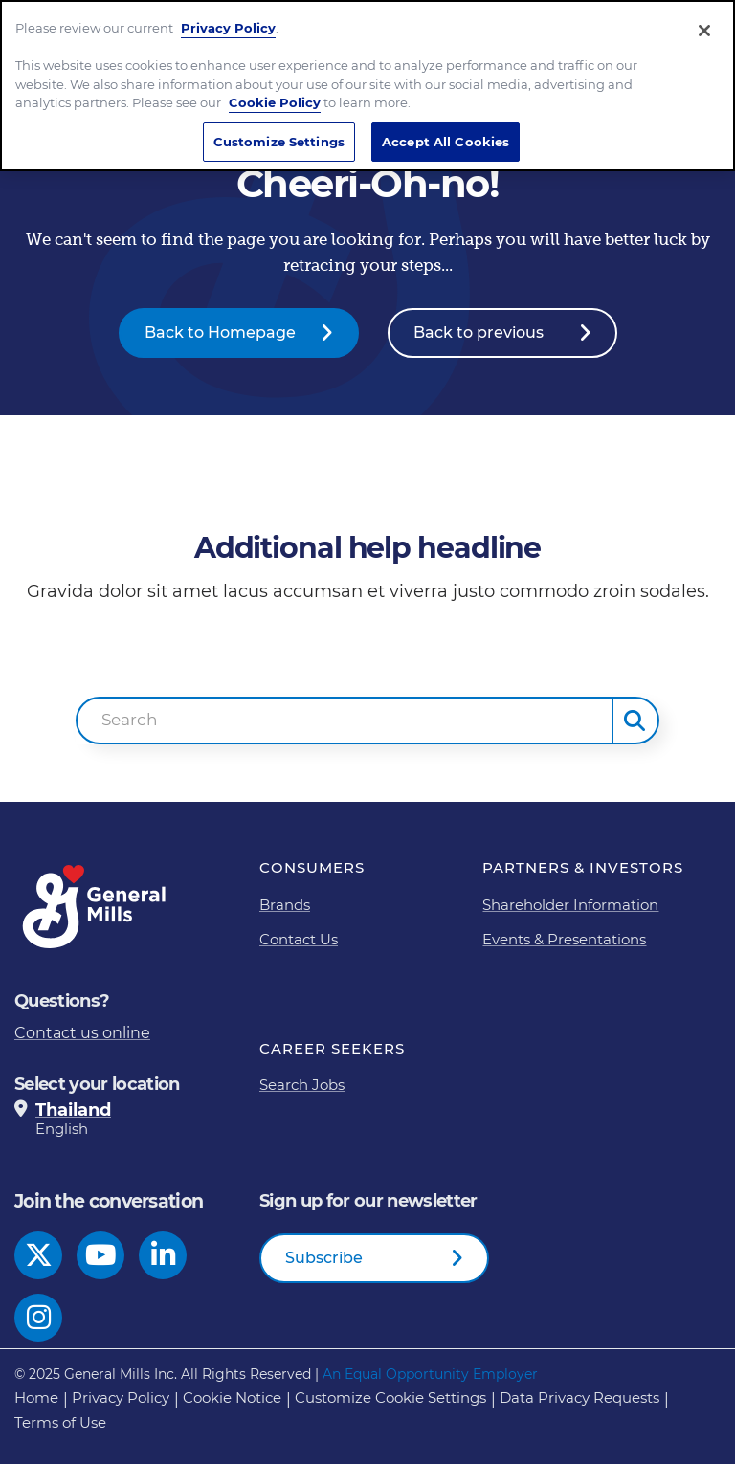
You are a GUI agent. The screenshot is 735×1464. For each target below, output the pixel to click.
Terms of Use (60, 1422)
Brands (284, 905)
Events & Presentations (564, 939)
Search (129, 719)
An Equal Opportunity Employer (430, 1374)
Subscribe (324, 1258)
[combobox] (344, 720)
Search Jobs (302, 1085)
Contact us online (82, 1033)
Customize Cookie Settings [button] (390, 1397)
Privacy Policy (228, 27)
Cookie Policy (275, 102)
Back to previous (478, 332)
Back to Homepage (220, 332)
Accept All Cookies (445, 141)
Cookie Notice (232, 1397)
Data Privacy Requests (579, 1397)
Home (36, 1397)
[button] (635, 720)
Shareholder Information (570, 905)
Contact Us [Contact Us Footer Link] (298, 939)
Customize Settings (279, 141)
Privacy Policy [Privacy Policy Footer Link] (120, 1397)
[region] (367, 85)
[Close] (704, 31)
